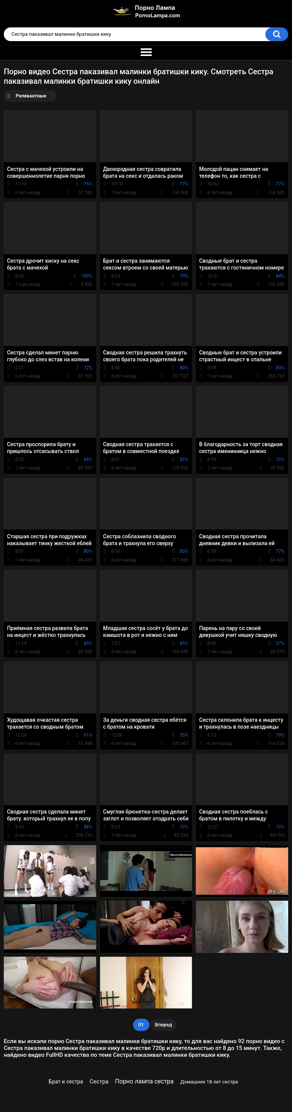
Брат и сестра (66, 1081)
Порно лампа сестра (144, 1081)
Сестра (99, 1081)
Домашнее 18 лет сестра (209, 1082)
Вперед (163, 1024)
